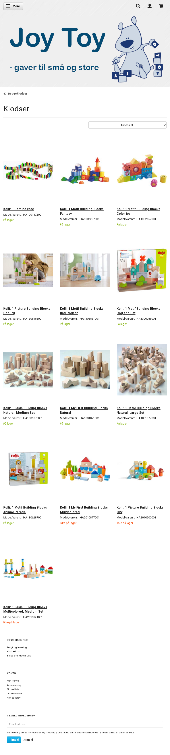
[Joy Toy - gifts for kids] (83, 48)
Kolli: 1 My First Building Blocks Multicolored (84, 510)
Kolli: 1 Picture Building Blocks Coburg (26, 311)
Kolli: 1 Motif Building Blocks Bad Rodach (82, 311)
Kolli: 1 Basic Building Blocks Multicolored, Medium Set (25, 609)
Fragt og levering (17, 647)
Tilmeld (14, 739)
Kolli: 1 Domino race (18, 209)
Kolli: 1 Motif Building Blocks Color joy (138, 211)
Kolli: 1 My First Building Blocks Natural (84, 410)
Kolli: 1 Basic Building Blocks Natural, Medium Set (25, 410)
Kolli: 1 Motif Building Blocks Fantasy (82, 211)
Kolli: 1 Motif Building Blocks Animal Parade (25, 510)
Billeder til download (19, 655)
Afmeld (28, 739)
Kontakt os (13, 651)
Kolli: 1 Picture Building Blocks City (140, 510)
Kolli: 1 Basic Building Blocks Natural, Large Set (138, 410)
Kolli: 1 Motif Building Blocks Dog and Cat (138, 311)
